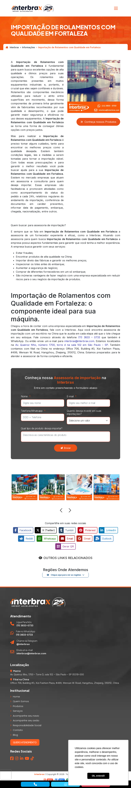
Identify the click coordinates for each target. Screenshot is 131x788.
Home (16, 695)
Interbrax (12, 47)
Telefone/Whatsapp (34, 410)
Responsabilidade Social (27, 724)
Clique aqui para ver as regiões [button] (64, 574)
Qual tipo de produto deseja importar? (41, 428)
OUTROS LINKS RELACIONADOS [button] (68, 557)
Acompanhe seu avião (26, 719)
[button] (61, 511)
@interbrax (23, 643)
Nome (26, 396)
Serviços (18, 710)
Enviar (65, 448)
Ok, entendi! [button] (98, 776)
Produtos (18, 705)
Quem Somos (21, 700)
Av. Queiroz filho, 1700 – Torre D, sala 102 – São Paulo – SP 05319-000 (47, 673)
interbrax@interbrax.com (79, 341)
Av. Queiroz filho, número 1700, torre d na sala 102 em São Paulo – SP (61, 344)
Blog (15, 734)
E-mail (72, 396)
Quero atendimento (25, 741)
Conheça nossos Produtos (98, 121)
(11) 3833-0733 (24, 624)
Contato (18, 729)
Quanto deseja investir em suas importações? (84, 412)
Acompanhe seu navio (26, 714)
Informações (28, 47)
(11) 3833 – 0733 (89, 337)
